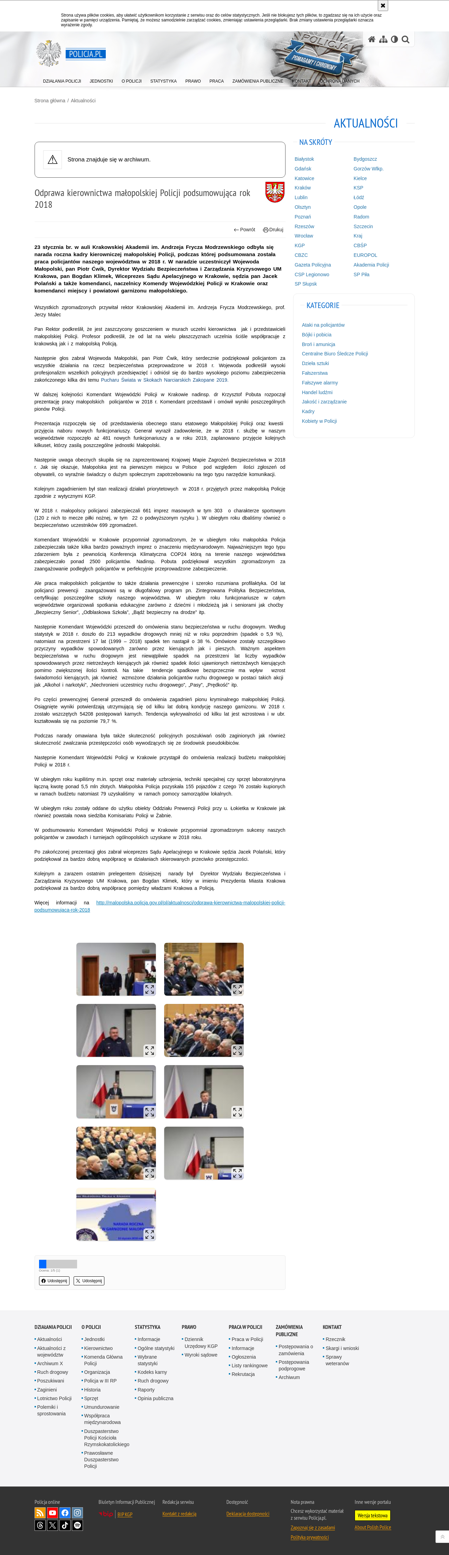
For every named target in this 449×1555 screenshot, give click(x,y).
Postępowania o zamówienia (296, 1350)
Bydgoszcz (365, 159)
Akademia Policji (371, 265)
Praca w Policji (245, 1327)
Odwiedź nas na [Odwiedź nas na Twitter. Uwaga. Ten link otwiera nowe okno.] (52, 1525)
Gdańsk (302, 168)
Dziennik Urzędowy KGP (201, 1343)
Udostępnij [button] (54, 1280)
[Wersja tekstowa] (394, 39)
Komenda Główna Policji (103, 1360)
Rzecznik (335, 1339)
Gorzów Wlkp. (369, 168)
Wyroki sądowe (201, 1355)
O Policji (91, 1327)
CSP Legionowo (311, 274)
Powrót (244, 230)
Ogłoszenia (244, 1357)
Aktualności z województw (51, 1352)
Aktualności (83, 100)
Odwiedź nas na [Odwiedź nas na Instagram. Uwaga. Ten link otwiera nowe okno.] (77, 1512)
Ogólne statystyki (156, 1348)
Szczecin (363, 226)
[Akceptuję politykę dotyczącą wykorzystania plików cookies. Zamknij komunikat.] (383, 5)
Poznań (302, 217)
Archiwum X (50, 1363)
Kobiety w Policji (319, 421)
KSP (358, 187)
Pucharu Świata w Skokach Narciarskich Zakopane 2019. (164, 380)
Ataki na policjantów (323, 325)
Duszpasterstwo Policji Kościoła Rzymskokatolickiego (107, 1437)
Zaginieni (47, 1390)
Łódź (359, 197)
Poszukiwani (50, 1381)
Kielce (360, 178)
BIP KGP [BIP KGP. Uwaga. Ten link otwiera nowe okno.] (125, 1514)
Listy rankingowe (250, 1365)
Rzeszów (304, 226)
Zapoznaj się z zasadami (313, 1527)
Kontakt (332, 1327)
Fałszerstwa (315, 373)
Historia (92, 1390)
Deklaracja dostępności (247, 1513)
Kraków (302, 187)
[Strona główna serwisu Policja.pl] (372, 39)
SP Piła (362, 274)
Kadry (308, 411)
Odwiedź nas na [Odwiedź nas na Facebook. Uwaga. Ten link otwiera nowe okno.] (65, 1512)
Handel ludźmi (317, 392)
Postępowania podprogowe (294, 1365)
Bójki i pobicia (316, 334)
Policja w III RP (100, 1381)
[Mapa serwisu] (383, 39)
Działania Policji (53, 1327)
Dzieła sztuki (315, 363)
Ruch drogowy (52, 1372)
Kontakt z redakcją (179, 1513)
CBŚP (360, 245)
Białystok (304, 159)
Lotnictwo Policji (54, 1398)
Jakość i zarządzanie (324, 401)
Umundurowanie (102, 1407)
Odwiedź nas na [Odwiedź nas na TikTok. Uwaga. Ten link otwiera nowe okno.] (65, 1525)
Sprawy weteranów (337, 1360)
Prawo (189, 1327)
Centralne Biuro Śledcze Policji (335, 353)
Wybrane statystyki (148, 1360)
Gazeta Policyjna (312, 265)
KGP (299, 245)
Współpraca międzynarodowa (102, 1419)
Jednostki (94, 1339)
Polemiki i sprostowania (51, 1410)
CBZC (301, 255)
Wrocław (303, 236)
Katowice (304, 178)
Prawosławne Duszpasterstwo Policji (101, 1459)
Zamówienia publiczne (289, 1330)
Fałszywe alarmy (320, 382)
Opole (360, 207)
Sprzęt (91, 1398)
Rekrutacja (243, 1374)
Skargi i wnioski (342, 1348)
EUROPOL (365, 255)
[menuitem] (62, 79)
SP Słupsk (305, 284)
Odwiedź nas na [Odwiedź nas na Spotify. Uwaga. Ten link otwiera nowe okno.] (77, 1525)
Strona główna (50, 100)
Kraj (358, 236)
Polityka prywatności (310, 1537)
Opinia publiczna (156, 1398)
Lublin (300, 197)
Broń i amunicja (318, 344)
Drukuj (273, 230)
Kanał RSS (40, 1512)
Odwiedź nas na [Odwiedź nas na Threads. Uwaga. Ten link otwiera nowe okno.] (40, 1525)
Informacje (149, 1339)
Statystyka (147, 1327)
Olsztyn (302, 207)
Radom (361, 217)
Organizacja (97, 1372)
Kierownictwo (98, 1348)
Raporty (146, 1390)
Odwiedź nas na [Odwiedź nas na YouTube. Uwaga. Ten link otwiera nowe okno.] (52, 1512)
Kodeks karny (152, 1372)
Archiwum (289, 1377)
